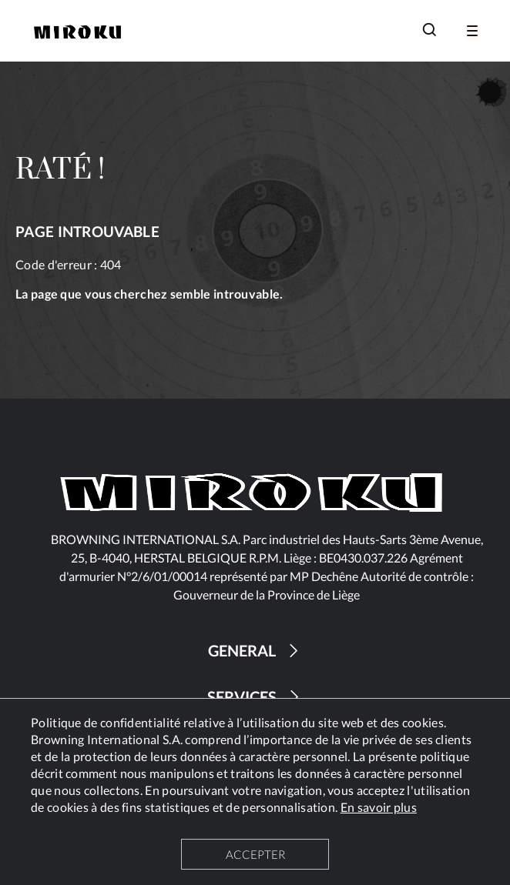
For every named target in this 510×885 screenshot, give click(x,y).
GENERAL (255, 650)
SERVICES (255, 696)
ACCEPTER (255, 854)
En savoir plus (379, 807)
